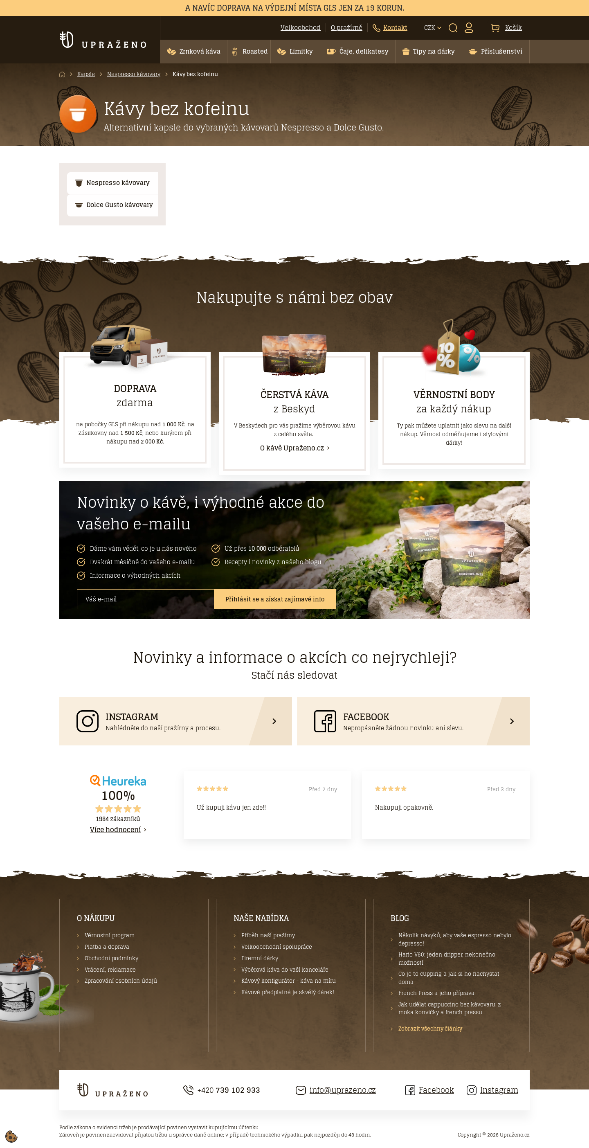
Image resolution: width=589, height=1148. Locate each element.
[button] (193, 51)
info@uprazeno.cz (336, 1090)
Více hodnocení (115, 830)
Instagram (492, 1090)
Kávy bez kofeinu (195, 74)
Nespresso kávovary (133, 74)
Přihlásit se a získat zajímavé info (275, 599)
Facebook (429, 1090)
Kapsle (86, 74)
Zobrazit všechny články (430, 1029)
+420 (221, 1090)
